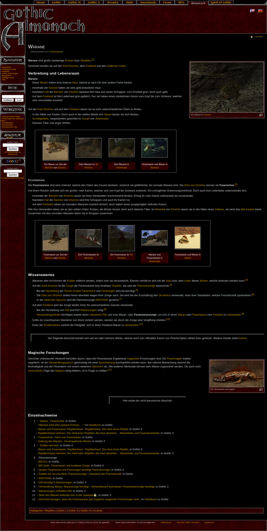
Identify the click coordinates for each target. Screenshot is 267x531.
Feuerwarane (56, 51)
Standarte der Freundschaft (105, 474)
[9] (243, 313)
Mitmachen (6, 76)
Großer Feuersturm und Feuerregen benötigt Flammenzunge (74, 469)
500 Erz (42, 461)
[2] (236, 184)
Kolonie (53, 87)
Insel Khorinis (70, 66)
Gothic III (85, 510)
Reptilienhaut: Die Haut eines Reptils (106, 429)
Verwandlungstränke (48, 314)
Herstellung (52, 291)
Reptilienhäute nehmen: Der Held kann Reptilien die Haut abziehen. (78, 433)
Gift (67, 310)
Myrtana (154, 167)
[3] (246, 280)
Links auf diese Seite (11, 117)
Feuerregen (108, 291)
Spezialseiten (7, 123)
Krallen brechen (49, 445)
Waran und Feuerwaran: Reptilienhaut (60, 429)
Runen (68, 291)
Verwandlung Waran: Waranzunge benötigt (64, 486)
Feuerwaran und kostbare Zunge (70, 465)
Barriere (58, 92)
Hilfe (4, 80)
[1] (93, 59)
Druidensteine (52, 325)
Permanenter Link (9, 127)
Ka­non (243, 338)
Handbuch (95, 425)
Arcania (97, 510)
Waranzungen (88, 310)
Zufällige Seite (8, 78)
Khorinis (74, 92)
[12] (110, 369)
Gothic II (73, 510)
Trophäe (116, 286)
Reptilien (86, 60)
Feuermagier (174, 358)
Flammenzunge (146, 286)
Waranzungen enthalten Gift (55, 491)
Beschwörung (107, 362)
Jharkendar (101, 118)
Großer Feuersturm (84, 291)
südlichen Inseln (116, 66)
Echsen (69, 60)
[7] (120, 299)
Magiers (60, 370)
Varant (107, 114)
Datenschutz (166, 522)
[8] (105, 309)
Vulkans (219, 209)
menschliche (35, 370)
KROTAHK (101, 299)
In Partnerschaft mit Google (12, 178)
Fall (46, 92)
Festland (91, 66)
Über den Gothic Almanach (188, 522)
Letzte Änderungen (10, 73)
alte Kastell (247, 209)
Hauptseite (6, 67)
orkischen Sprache (55, 299)
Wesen (44, 82)
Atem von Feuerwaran (68, 437)
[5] (137, 290)
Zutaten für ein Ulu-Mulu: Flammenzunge (63, 474)
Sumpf (86, 118)
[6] (253, 294)
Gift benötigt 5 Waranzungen (55, 482)
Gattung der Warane (50, 441)
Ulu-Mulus (164, 295)
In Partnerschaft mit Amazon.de (13, 153)
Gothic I (61, 510)
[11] (141, 324)
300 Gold (43, 465)
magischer (133, 358)
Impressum (209, 522)
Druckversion (7, 125)
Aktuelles (6, 71)
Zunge (69, 286)
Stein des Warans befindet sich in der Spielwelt (66, 495)
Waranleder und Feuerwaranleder (139, 433)
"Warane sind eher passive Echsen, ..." (61, 425)
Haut (75, 82)
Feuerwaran (199, 314)
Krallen (71, 281)
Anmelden (258, 37)
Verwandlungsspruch (61, 362)
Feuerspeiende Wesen (77, 441)
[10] (168, 319)
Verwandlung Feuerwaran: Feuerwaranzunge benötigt (122, 486)
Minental (207, 114)
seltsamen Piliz (98, 314)
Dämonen (97, 366)
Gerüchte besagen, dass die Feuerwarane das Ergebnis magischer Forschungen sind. (89, 499)
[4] (170, 285)
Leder (187, 281)
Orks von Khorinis (194, 185)
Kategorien (36, 510)
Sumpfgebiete (40, 118)
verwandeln (234, 314)
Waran (182, 314)
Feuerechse (57, 421)
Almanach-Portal (9, 69)
